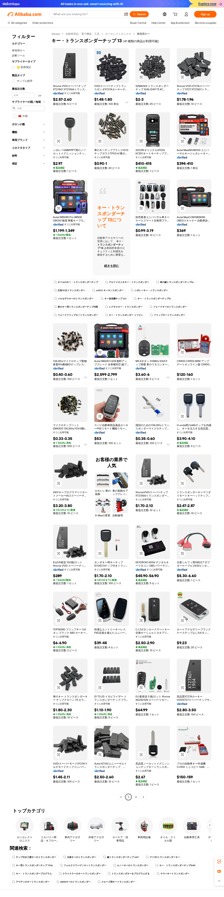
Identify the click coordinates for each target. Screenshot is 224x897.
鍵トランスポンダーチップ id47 (121, 857)
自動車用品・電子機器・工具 (82, 33)
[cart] (176, 14)
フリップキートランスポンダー (167, 315)
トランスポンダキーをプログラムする (129, 873)
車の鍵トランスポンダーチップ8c (175, 282)
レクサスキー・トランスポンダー (123, 306)
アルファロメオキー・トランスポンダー (127, 282)
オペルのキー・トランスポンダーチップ (76, 282)
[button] (126, 14)
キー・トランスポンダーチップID (152, 298)
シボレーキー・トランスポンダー (149, 290)
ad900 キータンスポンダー (108, 290)
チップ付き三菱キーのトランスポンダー (34, 857)
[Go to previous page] (121, 797)
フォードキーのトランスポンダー (168, 306)
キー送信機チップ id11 (114, 298)
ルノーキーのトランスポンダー (130, 865)
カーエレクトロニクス (118, 33)
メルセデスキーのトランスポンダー (74, 298)
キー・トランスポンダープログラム (32, 873)
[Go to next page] (143, 797)
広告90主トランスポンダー (69, 290)
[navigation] (28, 416)
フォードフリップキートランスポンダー (76, 315)
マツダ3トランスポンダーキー (163, 857)
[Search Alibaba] (87, 14)
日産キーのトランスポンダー (79, 857)
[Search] (139, 14)
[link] (219, 861)
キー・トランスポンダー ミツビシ (124, 315)
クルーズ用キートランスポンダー (116, 881)
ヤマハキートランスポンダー (173, 873)
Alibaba (56, 33)
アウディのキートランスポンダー (30, 881)
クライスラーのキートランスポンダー (80, 873)
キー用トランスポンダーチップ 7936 (32, 865)
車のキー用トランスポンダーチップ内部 (76, 306)
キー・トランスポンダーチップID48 (175, 865)
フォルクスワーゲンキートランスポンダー (83, 865)
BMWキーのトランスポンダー (74, 881)
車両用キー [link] (143, 33)
